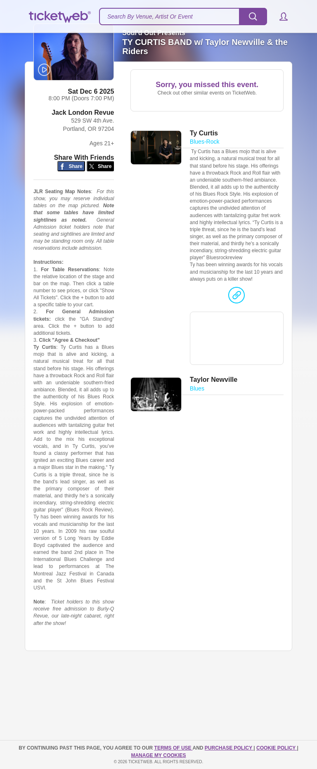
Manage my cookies (158, 755)
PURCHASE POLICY (229, 748)
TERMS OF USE (173, 748)
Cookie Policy (276, 748)
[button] (280, 16)
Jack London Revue (83, 124)
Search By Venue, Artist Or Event (150, 16)
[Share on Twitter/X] (100, 178)
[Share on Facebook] (71, 178)
